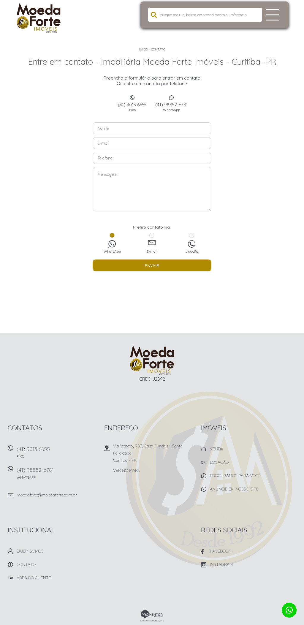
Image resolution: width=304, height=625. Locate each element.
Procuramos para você (235, 475)
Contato (158, 49)
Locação (219, 462)
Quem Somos (30, 551)
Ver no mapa (126, 470)
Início (143, 49)
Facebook (220, 551)
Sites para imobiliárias (152, 620)
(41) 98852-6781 (172, 107)
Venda (216, 449)
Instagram (221, 564)
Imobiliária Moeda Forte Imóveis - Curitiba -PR (152, 360)
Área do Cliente (34, 577)
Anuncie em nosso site (234, 489)
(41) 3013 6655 (132, 107)
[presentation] (152, 286)
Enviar (152, 265)
